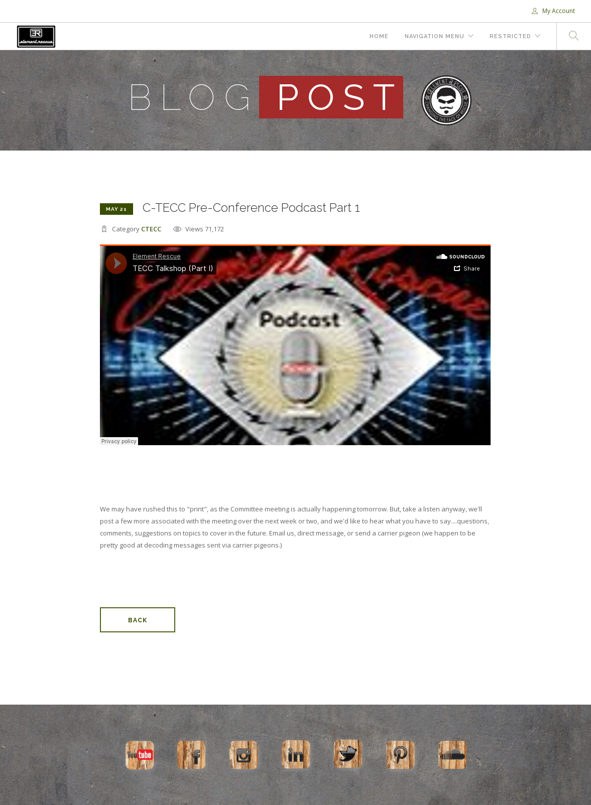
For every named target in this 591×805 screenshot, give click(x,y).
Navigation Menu (434, 36)
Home (379, 36)
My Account (553, 11)
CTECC (151, 228)
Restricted (510, 36)
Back (137, 620)
